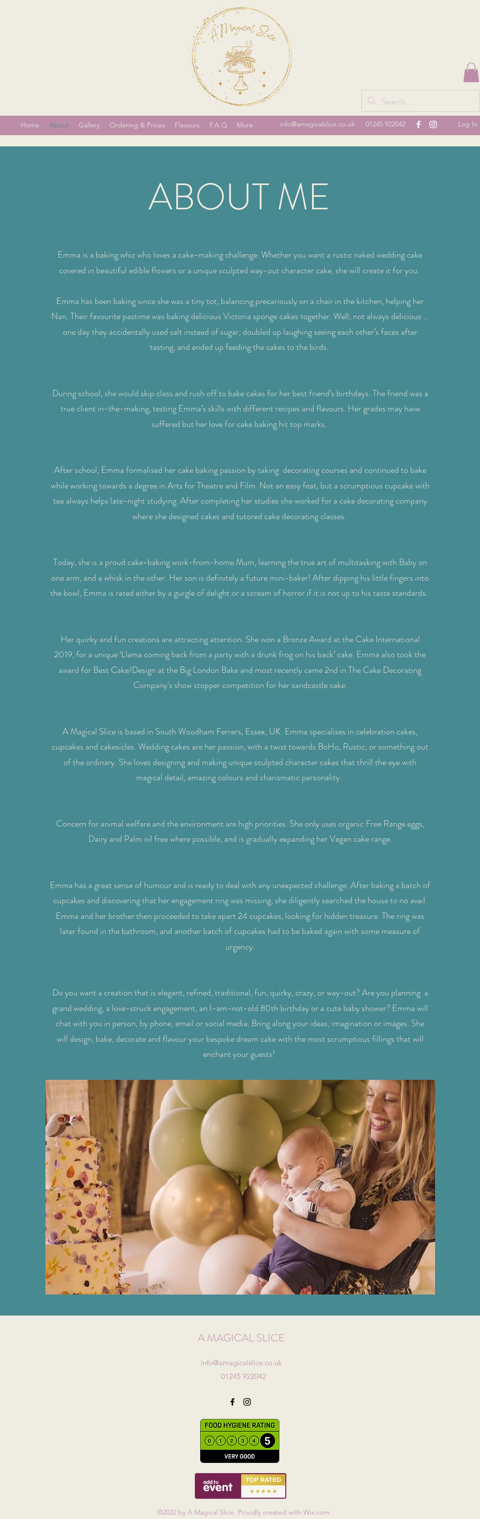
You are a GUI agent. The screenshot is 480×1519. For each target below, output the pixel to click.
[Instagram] (433, 124)
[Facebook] (418, 124)
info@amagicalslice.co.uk (317, 124)
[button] (471, 72)
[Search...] (420, 102)
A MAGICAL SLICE (241, 1337)
